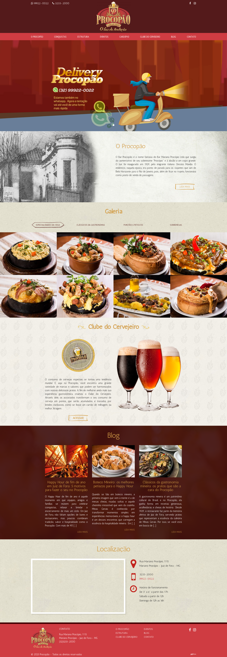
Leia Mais (185, 186)
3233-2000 (60, 3)
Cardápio (124, 36)
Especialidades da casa (48, 225)
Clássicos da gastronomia (91, 225)
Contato (191, 36)
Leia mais (82, 532)
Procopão (45, 654)
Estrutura (83, 36)
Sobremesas (176, 225)
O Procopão (37, 36)
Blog (173, 36)
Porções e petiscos (133, 225)
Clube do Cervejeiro (150, 36)
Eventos (104, 36)
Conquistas (60, 36)
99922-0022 (40, 3)
